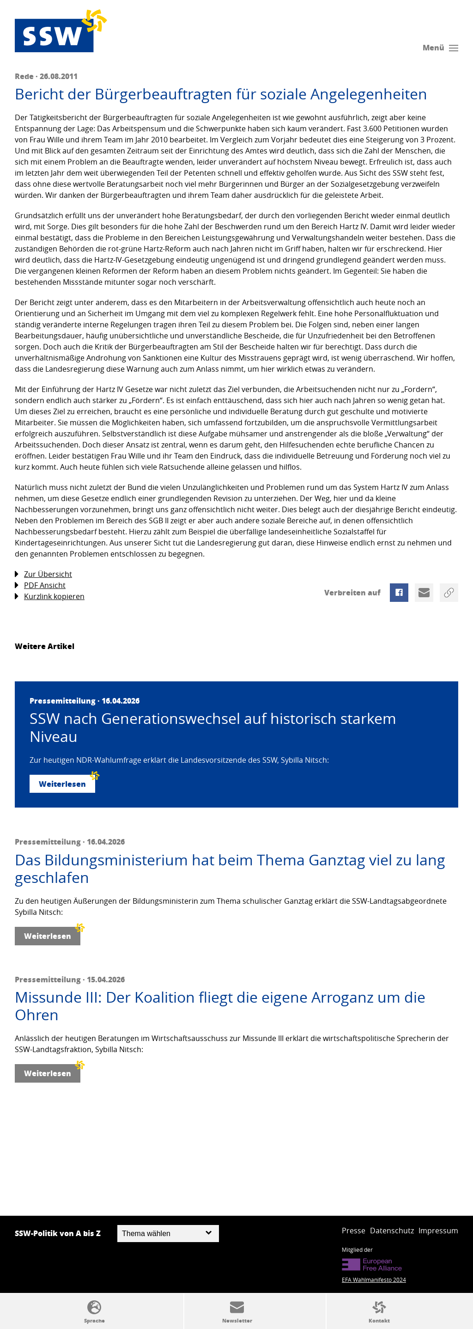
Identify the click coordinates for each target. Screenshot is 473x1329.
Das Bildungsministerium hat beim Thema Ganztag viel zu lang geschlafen (230, 869)
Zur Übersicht (43, 574)
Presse (353, 1230)
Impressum (438, 1230)
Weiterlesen (67, 782)
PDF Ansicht (40, 585)
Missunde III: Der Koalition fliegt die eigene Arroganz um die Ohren (220, 1006)
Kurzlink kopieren (50, 596)
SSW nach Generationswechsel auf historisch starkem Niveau (213, 727)
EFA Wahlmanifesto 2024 (374, 1279)
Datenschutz (392, 1230)
